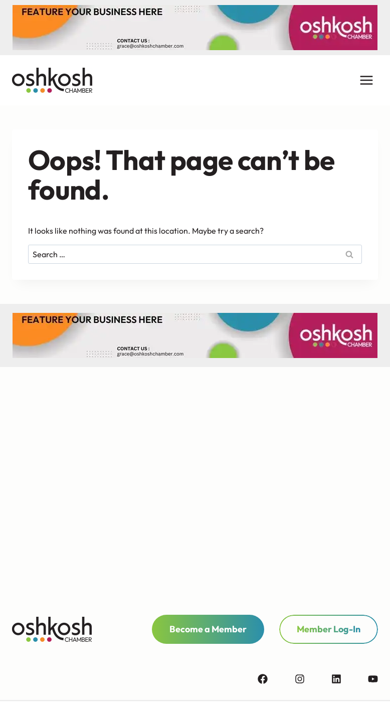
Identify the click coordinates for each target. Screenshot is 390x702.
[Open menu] (366, 80)
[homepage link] (52, 629)
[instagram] (312, 679)
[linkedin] (348, 679)
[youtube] (373, 679)
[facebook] (275, 679)
